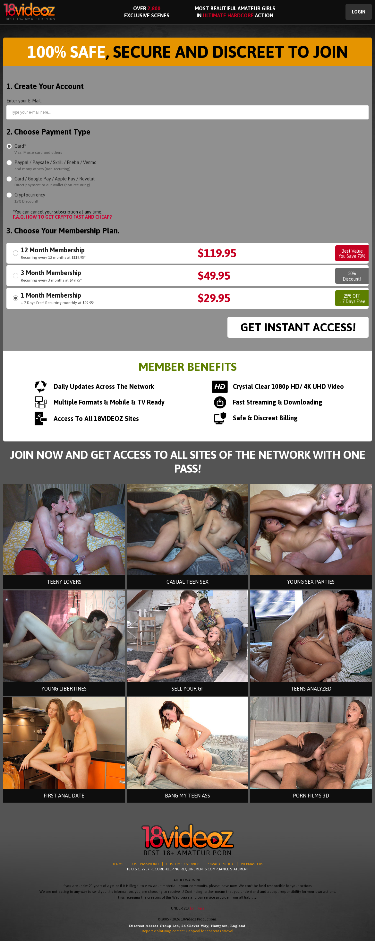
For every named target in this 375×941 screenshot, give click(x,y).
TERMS (117, 864)
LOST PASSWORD (145, 864)
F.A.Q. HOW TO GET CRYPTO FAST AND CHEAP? (62, 217)
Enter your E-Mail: (24, 100)
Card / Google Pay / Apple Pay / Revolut (54, 181)
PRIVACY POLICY (220, 864)
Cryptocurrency (29, 198)
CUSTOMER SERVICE (182, 864)
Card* (38, 149)
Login (358, 11)
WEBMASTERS (252, 864)
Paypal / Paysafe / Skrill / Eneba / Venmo (55, 165)
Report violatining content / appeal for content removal (187, 931)
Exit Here (197, 908)
